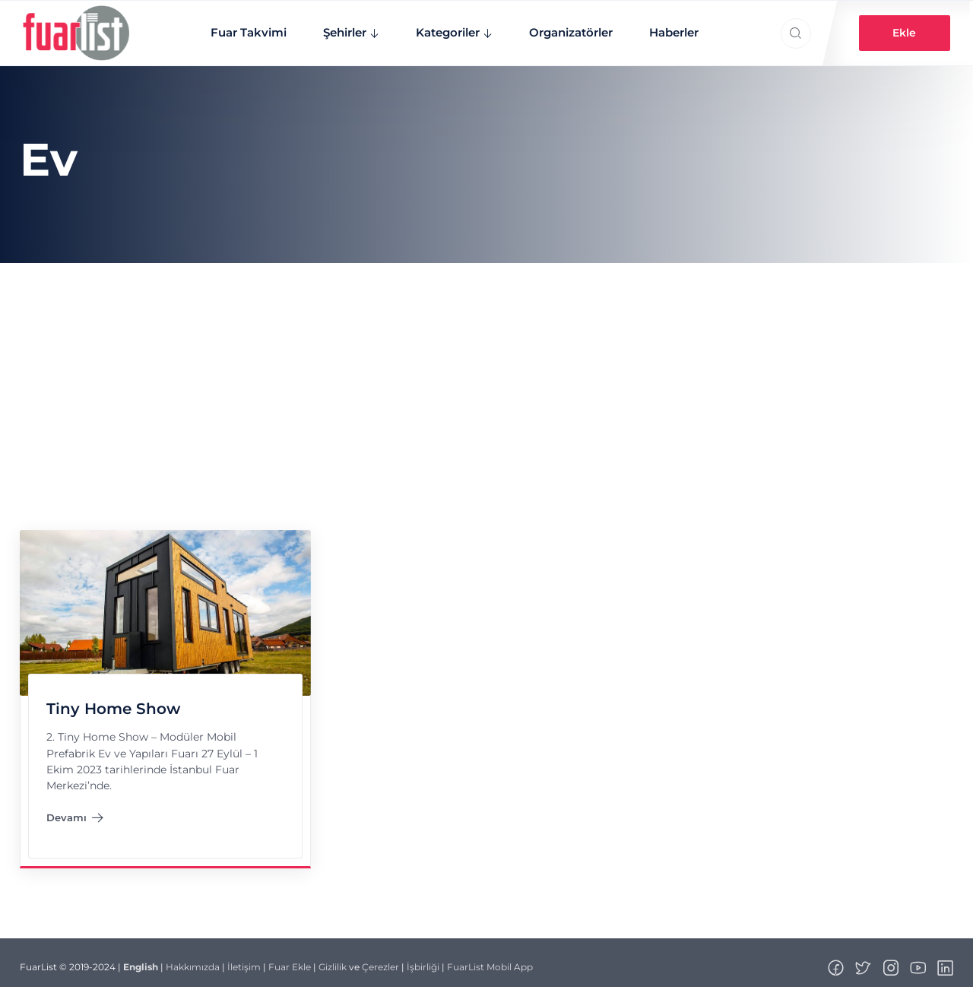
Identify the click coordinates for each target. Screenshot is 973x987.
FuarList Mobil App (490, 959)
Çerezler (380, 959)
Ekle (905, 29)
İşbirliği (423, 959)
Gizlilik (333, 959)
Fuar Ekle (289, 959)
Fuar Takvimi (241, 28)
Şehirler (337, 28)
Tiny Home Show (112, 701)
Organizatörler (563, 28)
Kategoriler (440, 28)
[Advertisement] (486, 369)
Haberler (666, 28)
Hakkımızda (193, 959)
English (140, 959)
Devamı (74, 813)
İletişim (244, 959)
